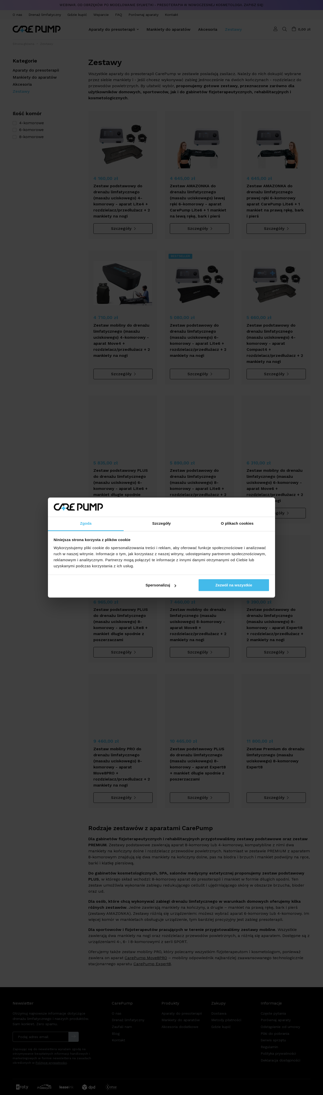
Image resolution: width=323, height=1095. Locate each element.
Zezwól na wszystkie (233, 585)
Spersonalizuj (161, 585)
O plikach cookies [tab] (237, 523)
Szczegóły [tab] (161, 523)
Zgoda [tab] (86, 523)
